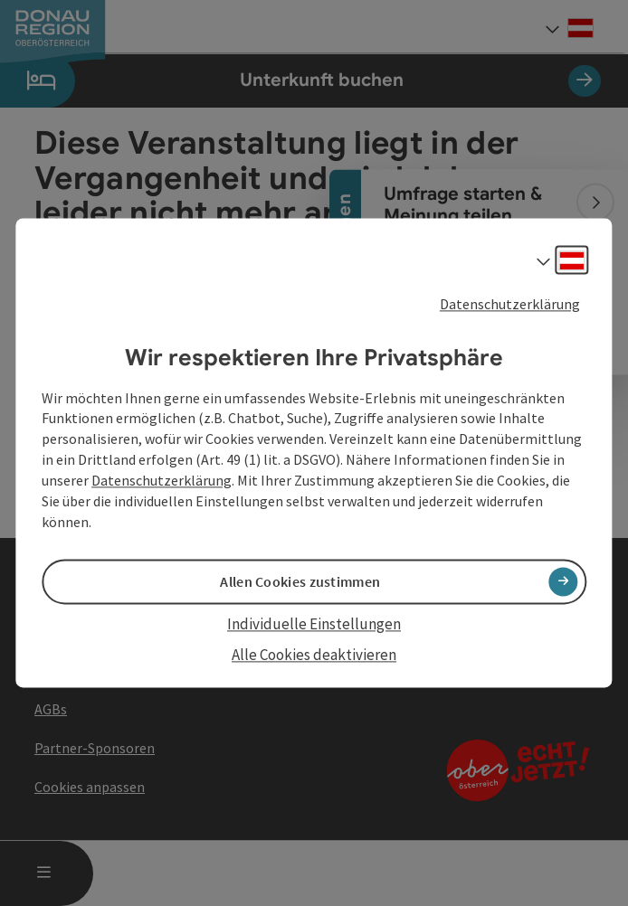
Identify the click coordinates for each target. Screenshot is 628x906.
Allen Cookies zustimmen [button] (300, 581)
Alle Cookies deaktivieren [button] (314, 655)
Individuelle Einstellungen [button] (314, 624)
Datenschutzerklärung (510, 304)
